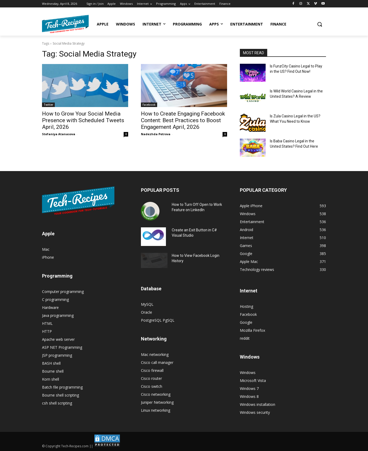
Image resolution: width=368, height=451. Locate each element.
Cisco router (151, 378)
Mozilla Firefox (252, 330)
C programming (55, 299)
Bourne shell (53, 371)
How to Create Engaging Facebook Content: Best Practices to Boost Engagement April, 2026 (183, 120)
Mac (45, 249)
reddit (245, 338)
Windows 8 (249, 396)
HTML (47, 323)
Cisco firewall (152, 370)
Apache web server (58, 339)
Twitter (48, 105)
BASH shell (51, 363)
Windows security (255, 412)
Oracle (146, 312)
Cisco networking (155, 394)
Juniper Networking (157, 402)
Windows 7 (249, 388)
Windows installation (257, 404)
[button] (319, 24)
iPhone (48, 257)
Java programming (58, 315)
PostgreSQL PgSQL (157, 320)
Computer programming (63, 291)
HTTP (47, 331)
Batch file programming (62, 387)
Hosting (246, 306)
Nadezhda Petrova (155, 134)
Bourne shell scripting (60, 395)
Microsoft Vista (253, 380)
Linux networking (155, 410)
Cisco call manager (157, 362)
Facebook (149, 105)
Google (246, 322)
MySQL (147, 304)
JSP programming (57, 355)
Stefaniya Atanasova (58, 134)
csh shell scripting (57, 403)
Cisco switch (151, 386)
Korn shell (50, 379)
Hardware (50, 307)
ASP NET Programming (62, 347)
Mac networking (155, 354)
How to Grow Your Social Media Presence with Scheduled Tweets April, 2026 (83, 120)
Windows (248, 372)
